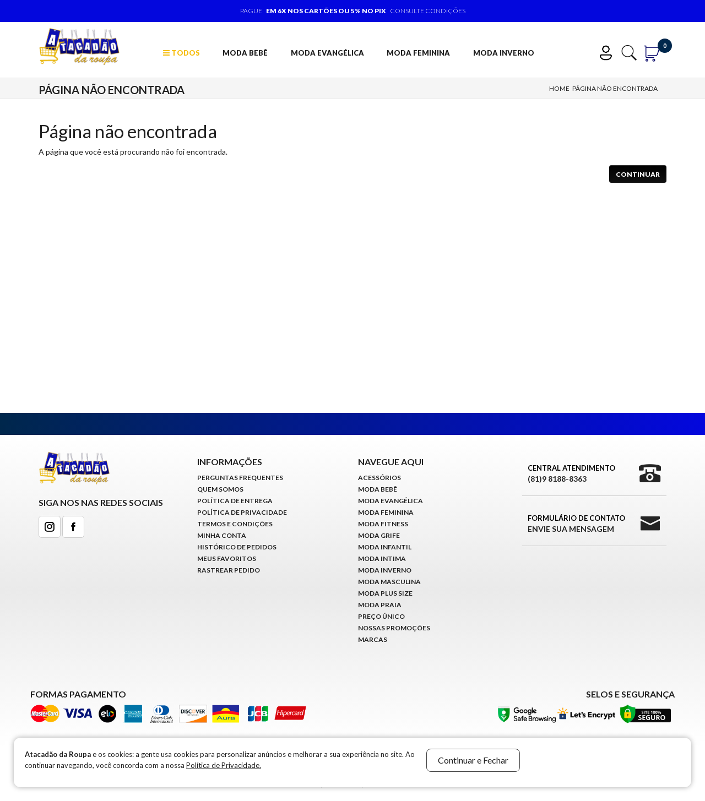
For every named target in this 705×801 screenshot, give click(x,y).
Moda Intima (382, 558)
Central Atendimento (571, 474)
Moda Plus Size (385, 593)
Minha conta (221, 535)
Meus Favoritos (226, 558)
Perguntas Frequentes (240, 477)
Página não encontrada (615, 88)
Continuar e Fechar (473, 760)
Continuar (638, 174)
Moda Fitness (383, 524)
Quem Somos (220, 489)
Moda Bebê (245, 52)
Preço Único (381, 616)
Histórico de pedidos (236, 547)
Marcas (372, 639)
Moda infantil (384, 547)
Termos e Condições (235, 524)
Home (559, 88)
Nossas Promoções (394, 628)
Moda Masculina (389, 581)
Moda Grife (379, 535)
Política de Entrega (235, 501)
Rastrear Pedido (228, 570)
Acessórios (379, 477)
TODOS (181, 52)
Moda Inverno (503, 52)
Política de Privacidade (242, 512)
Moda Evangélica (327, 52)
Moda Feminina (418, 52)
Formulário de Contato (576, 524)
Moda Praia (380, 605)
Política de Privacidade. (223, 765)
